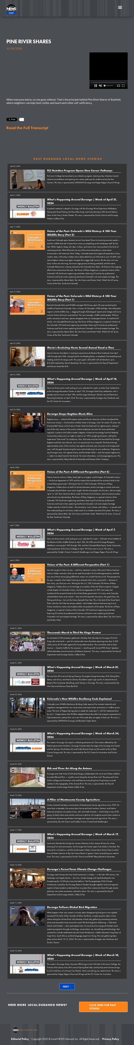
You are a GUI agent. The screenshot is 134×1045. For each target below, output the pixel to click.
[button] (120, 7)
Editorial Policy (20, 1039)
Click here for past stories (102, 1006)
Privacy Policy (110, 1039)
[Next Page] (67, 986)
